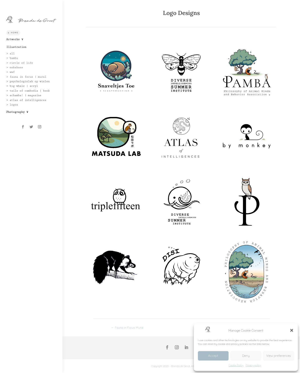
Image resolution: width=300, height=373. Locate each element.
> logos (12, 104)
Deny (246, 356)
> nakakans (14, 67)
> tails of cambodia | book (28, 90)
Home (15, 32)
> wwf (10, 72)
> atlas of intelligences (26, 100)
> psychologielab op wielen (28, 81)
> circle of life (19, 63)
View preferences (278, 356)
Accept (213, 356)
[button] (292, 330)
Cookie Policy (236, 365)
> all (10, 53)
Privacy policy (253, 365)
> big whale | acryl (22, 86)
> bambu (12, 58)
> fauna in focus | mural (26, 76)
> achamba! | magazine (23, 95)
